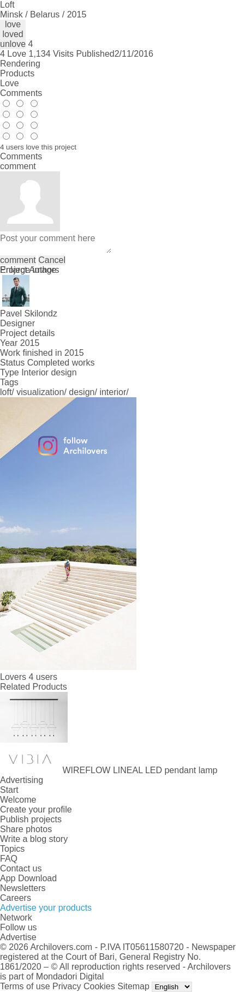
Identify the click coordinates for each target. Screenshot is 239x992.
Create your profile (36, 809)
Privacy (66, 986)
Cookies (99, 986)
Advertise (18, 937)
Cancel (51, 260)
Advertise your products (46, 907)
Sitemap (133, 986)
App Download (28, 878)
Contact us (20, 868)
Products (17, 73)
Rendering (20, 63)
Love (9, 83)
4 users (42, 677)
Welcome (18, 799)
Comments (21, 93)
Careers (15, 898)
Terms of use (25, 986)
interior (112, 392)
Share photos (26, 829)
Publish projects (31, 819)
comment (18, 260)
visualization (40, 392)
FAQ (8, 858)
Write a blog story (34, 839)
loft (5, 392)
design (81, 392)
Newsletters (23, 888)
